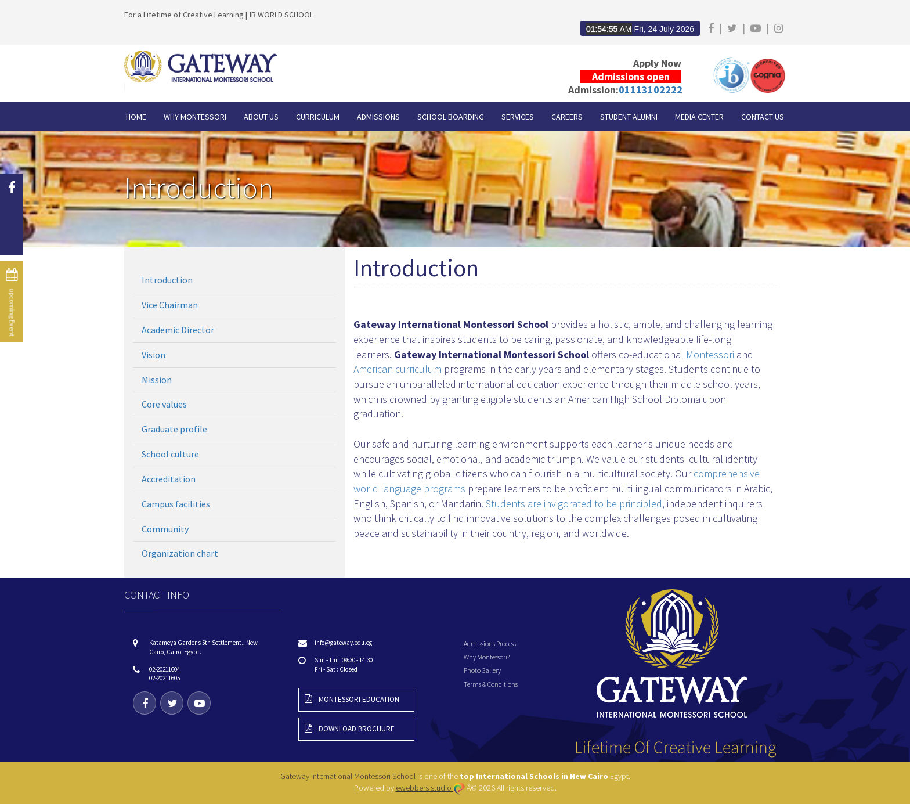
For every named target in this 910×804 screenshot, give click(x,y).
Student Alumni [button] (629, 116)
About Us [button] (261, 116)
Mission (157, 379)
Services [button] (517, 116)
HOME (136, 116)
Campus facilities (176, 504)
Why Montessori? (487, 656)
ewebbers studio (430, 788)
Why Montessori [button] (195, 116)
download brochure (350, 729)
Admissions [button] (378, 116)
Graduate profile (174, 429)
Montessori (710, 354)
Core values (164, 404)
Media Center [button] (699, 116)
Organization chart (180, 553)
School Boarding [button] (450, 116)
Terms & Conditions (491, 684)
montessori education (352, 699)
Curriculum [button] (318, 116)
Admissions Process (490, 643)
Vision (153, 354)
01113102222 (650, 89)
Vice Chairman (170, 305)
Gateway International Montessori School (348, 776)
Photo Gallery (482, 670)
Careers (567, 116)
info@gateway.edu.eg (343, 643)
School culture (170, 454)
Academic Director (178, 330)
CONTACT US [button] (762, 116)
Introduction (167, 280)
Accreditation (169, 479)
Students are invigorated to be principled (574, 503)
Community (165, 529)
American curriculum (397, 369)
